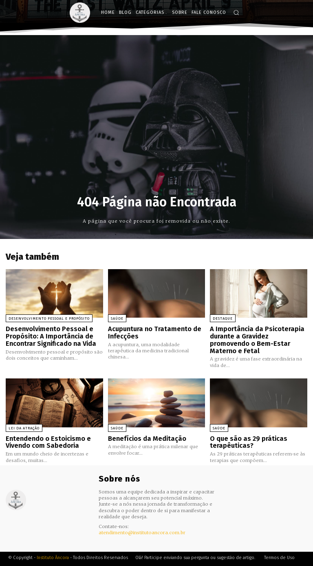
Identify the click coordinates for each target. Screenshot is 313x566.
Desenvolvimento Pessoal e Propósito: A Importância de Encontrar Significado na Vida (49, 335)
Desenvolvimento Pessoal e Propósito (49, 318)
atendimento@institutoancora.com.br (142, 523)
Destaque (223, 318)
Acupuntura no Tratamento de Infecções (152, 332)
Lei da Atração (24, 419)
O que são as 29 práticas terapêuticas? (246, 433)
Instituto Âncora (53, 547)
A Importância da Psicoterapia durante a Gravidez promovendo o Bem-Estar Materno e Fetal (257, 335)
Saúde (117, 318)
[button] (236, 12)
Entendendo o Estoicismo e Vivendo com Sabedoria (46, 433)
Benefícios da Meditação (145, 429)
